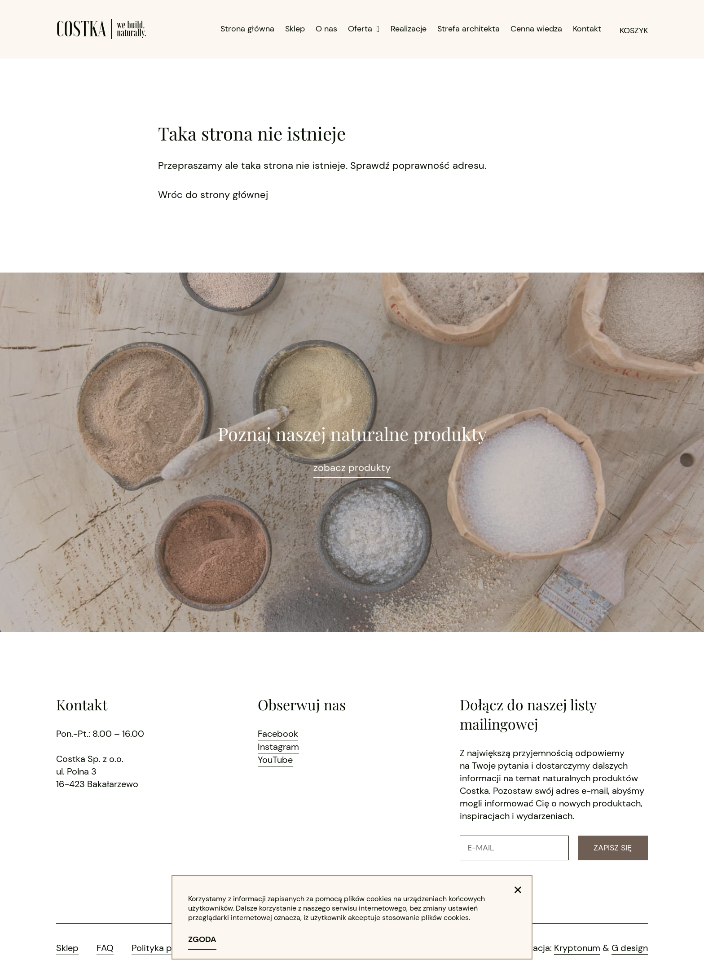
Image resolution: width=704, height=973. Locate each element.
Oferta (364, 29)
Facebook (278, 734)
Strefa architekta (468, 29)
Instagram (278, 746)
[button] (518, 889)
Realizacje (409, 29)
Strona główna (247, 29)
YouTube (275, 759)
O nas (326, 29)
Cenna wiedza (536, 29)
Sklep (295, 29)
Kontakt (587, 29)
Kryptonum (577, 948)
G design (630, 948)
